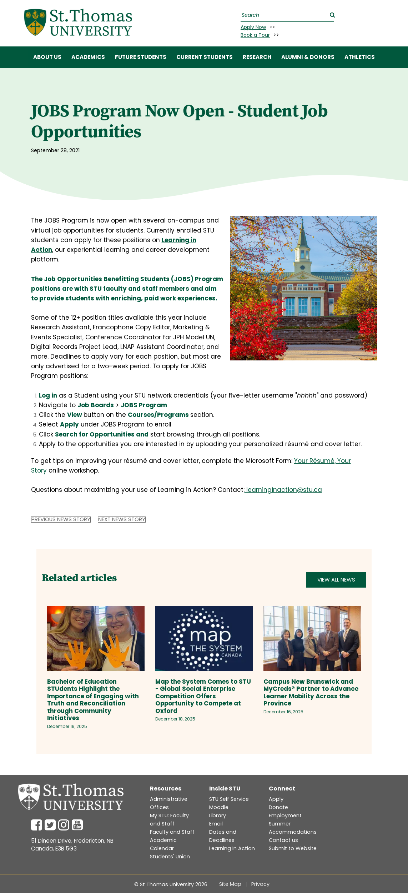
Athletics (359, 57)
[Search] (286, 15)
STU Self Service (229, 799)
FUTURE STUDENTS (140, 57)
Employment (285, 815)
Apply (276, 799)
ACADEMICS (88, 57)
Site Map (230, 884)
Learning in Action (232, 848)
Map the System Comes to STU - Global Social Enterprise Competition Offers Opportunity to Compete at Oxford (203, 696)
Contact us (283, 840)
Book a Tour (255, 35)
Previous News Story (60, 520)
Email (216, 823)
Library (217, 815)
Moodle (218, 807)
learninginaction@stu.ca (283, 489)
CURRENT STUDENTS (204, 57)
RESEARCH (257, 57)
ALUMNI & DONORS (307, 57)
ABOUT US (47, 57)
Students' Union (170, 856)
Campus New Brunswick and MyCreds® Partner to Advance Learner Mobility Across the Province (310, 692)
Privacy (260, 884)
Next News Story (121, 520)
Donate (278, 807)
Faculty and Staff (172, 831)
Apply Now (253, 27)
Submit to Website (293, 848)
